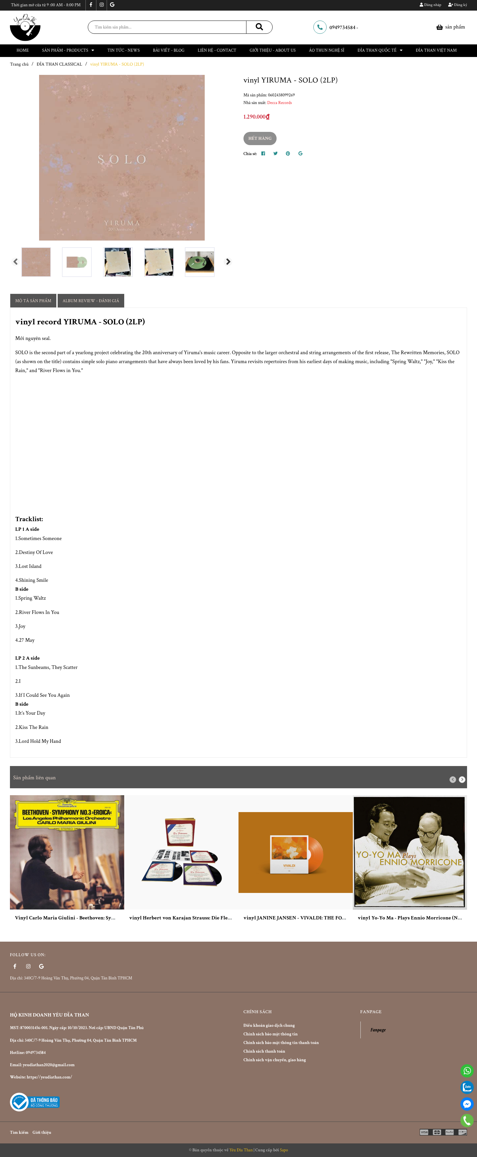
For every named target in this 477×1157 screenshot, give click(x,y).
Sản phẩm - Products (68, 50)
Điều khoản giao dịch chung (269, 1025)
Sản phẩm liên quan (34, 777)
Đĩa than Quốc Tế (379, 50)
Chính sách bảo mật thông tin (270, 1034)
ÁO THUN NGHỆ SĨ (326, 50)
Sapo (284, 1150)
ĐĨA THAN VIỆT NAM (436, 50)
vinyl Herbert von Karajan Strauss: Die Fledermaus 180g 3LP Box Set (208, 917)
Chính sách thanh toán (264, 1051)
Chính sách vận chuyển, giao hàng (274, 1060)
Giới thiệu (41, 1132)
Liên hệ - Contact (217, 50)
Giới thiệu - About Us (273, 50)
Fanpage (378, 1030)
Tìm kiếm (19, 1132)
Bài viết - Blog (169, 50)
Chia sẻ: (250, 154)
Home (23, 50)
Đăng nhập (430, 4)
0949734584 (342, 27)
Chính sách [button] (257, 1012)
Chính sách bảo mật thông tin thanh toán (281, 1043)
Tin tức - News (123, 50)
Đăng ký (457, 4)
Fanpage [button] (371, 1012)
